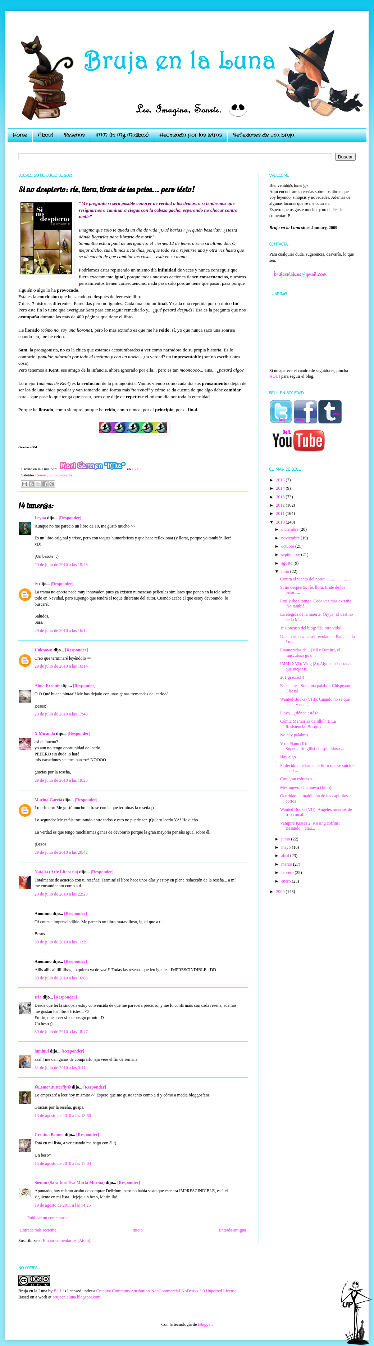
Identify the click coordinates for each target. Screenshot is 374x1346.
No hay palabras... (295, 734)
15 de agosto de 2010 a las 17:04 (63, 1163)
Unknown (44, 649)
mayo (286, 847)
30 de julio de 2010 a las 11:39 (61, 942)
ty (36, 583)
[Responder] (70, 517)
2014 (281, 488)
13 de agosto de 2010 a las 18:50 (63, 1115)
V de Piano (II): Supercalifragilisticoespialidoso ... (312, 746)
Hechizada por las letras (190, 135)
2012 (281, 505)
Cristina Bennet (49, 1134)
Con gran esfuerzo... (297, 778)
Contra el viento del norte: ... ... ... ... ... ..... (317, 579)
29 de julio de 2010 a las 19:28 (61, 780)
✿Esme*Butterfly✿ (53, 1087)
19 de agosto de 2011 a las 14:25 (63, 1205)
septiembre (291, 554)
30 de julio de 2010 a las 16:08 (61, 978)
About (45, 135)
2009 (281, 891)
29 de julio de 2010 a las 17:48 (61, 714)
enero (286, 881)
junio (286, 839)
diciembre (290, 529)
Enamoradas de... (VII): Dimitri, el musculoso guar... (310, 652)
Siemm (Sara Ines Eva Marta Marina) (70, 1182)
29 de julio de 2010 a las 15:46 (61, 564)
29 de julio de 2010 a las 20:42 (61, 852)
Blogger (204, 1324)
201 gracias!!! (292, 677)
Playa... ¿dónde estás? (299, 712)
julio (285, 571)
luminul (42, 1051)
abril (285, 855)
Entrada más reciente (38, 1230)
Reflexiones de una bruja (263, 135)
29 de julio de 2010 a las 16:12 (61, 630)
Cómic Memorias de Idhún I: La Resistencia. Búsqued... (308, 724)
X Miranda (45, 733)
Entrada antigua (232, 1230)
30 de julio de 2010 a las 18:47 (61, 1031)
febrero (288, 872)
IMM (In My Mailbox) (122, 135)
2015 (281, 480)
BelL (58, 1290)
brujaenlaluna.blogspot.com (76, 1297)
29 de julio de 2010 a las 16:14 (61, 666)
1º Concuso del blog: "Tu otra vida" (311, 628)
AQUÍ (274, 376)
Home (20, 135)
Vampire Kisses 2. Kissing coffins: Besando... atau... (310, 826)
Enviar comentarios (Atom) (66, 1240)
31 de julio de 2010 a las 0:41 (60, 1067)
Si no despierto (60, 475)
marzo (287, 864)
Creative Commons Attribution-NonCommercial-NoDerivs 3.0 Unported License (166, 1290)
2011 (281, 513)
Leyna (40, 517)
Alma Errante (47, 685)
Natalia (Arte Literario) (56, 871)
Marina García (48, 799)
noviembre (291, 537)
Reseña (40, 475)
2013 (281, 496)
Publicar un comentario (47, 1217)
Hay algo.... (290, 756)
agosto (287, 563)
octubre (288, 546)
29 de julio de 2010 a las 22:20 (61, 894)
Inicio (137, 1230)
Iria (38, 997)
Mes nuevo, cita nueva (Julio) (305, 787)
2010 (281, 522)
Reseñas (74, 135)
